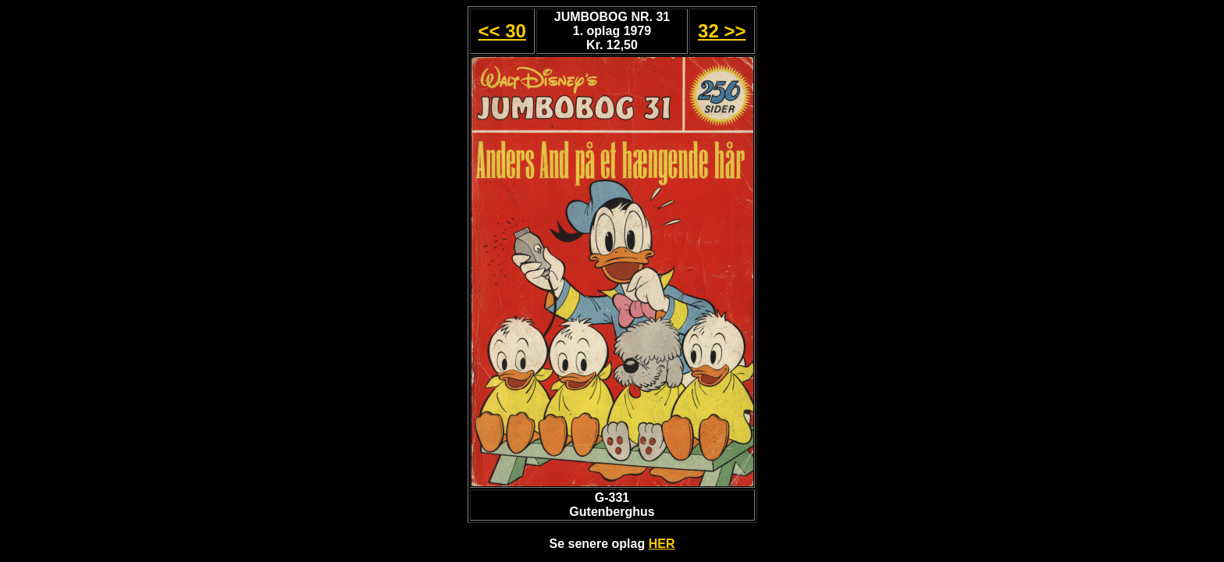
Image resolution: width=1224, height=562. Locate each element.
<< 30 (501, 30)
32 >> (721, 30)
